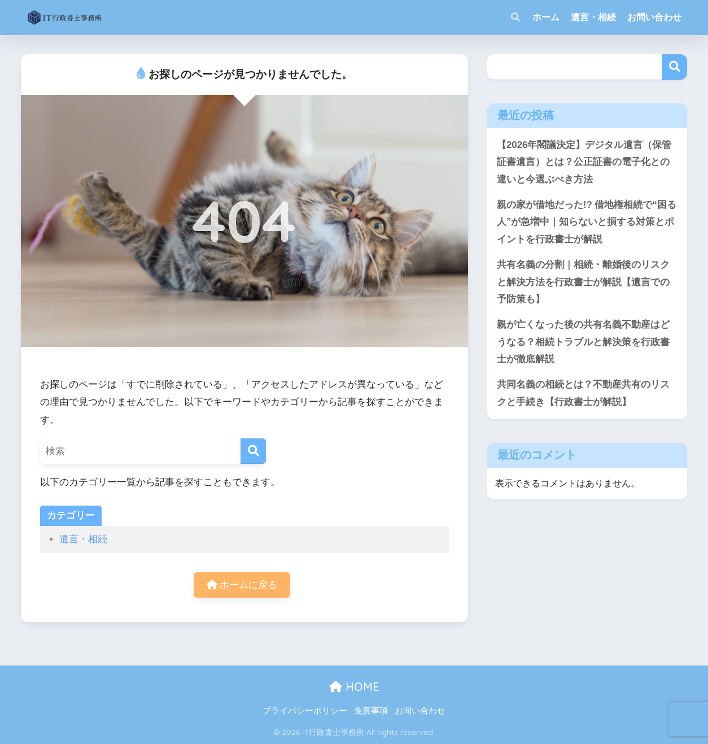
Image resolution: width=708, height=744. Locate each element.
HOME (354, 687)
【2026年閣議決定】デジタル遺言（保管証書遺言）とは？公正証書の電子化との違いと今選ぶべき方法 (584, 162)
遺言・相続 (593, 17)
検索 (674, 67)
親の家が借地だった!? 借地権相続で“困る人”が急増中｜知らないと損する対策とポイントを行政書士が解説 (586, 222)
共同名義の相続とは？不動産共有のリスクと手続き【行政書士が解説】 (583, 393)
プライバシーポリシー (305, 710)
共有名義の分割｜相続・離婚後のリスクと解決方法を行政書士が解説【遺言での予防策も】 (583, 281)
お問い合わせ (654, 17)
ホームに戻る (242, 585)
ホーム (546, 17)
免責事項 (371, 710)
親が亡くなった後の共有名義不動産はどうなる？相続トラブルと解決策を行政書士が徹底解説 (583, 341)
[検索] (253, 451)
